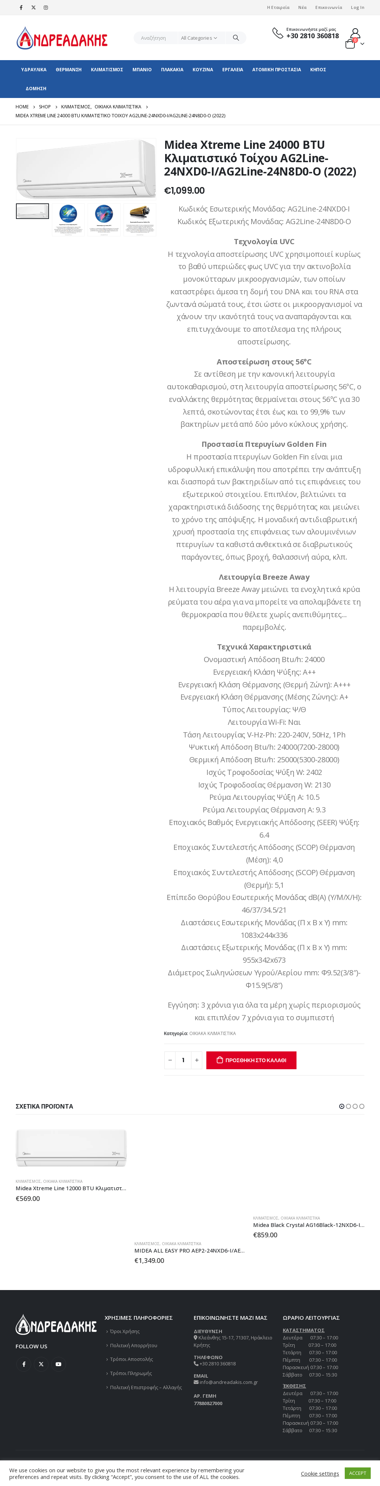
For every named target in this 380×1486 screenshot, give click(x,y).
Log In (357, 7)
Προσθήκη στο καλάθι (256, 1060)
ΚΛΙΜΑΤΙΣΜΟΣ (107, 69)
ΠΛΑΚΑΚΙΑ (172, 69)
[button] (341, 1106)
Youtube (58, 1364)
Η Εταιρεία (278, 7)
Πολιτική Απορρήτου (133, 1345)
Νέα (302, 7)
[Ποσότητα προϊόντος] (183, 1060)
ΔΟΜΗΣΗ (36, 88)
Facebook (23, 1364)
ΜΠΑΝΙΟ (141, 69)
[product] (71, 1148)
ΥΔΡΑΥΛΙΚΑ (33, 69)
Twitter (41, 1364)
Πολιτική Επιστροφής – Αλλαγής (146, 1387)
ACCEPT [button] (357, 1473)
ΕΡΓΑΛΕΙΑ (232, 69)
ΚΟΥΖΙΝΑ (203, 69)
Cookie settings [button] (320, 1473)
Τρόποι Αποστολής (131, 1359)
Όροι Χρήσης (125, 1331)
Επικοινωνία (328, 7)
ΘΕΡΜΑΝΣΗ (69, 69)
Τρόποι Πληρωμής (131, 1373)
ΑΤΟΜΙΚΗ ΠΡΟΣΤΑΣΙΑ (276, 69)
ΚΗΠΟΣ (318, 69)
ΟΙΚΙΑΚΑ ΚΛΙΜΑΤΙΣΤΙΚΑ (212, 1033)
